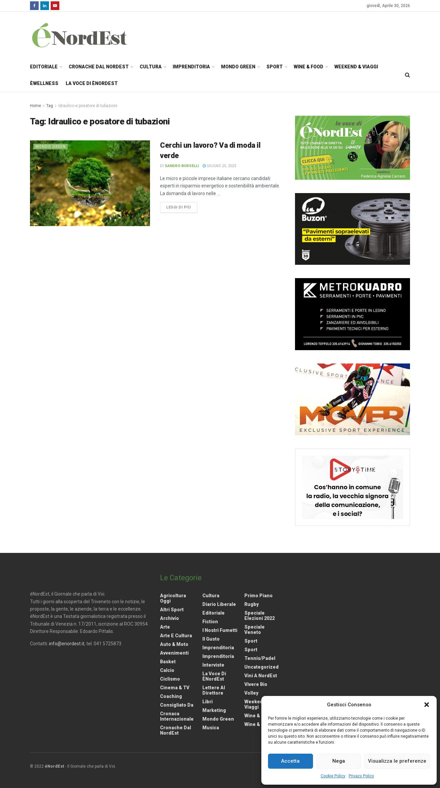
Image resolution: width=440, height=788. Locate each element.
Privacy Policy (361, 776)
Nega (338, 761)
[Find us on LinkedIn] (44, 5)
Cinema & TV (174, 687)
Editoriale (44, 66)
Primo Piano (258, 595)
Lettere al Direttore (213, 690)
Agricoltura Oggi (173, 598)
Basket (168, 661)
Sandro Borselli (182, 166)
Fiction (210, 621)
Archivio (169, 618)
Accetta (290, 761)
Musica (210, 727)
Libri (207, 701)
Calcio (167, 670)
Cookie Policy (333, 776)
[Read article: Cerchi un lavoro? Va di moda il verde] (90, 183)
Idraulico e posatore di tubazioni (87, 105)
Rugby (251, 604)
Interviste (213, 665)
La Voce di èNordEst (92, 83)
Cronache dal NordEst (99, 66)
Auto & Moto (174, 644)
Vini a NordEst (260, 675)
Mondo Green (238, 66)
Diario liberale (219, 604)
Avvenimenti (174, 653)
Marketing (214, 710)
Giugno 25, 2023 (219, 166)
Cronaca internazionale (177, 716)
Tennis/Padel (259, 658)
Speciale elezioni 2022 (259, 615)
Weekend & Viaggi (356, 66)
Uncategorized (261, 667)
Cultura (151, 66)
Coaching (171, 696)
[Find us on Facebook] (34, 5)
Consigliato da (176, 705)
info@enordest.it (66, 643)
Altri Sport (172, 609)
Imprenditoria (191, 66)
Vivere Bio (255, 684)
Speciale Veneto (254, 629)
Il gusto (211, 639)
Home (35, 105)
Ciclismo (170, 679)
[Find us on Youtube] (55, 5)
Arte (165, 627)
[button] (426, 704)
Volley (251, 693)
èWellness (44, 83)
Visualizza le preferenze (397, 761)
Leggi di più (181, 206)
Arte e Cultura (176, 635)
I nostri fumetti (219, 630)
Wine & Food (308, 66)
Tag (49, 105)
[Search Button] (407, 75)
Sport (274, 66)
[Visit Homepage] (88, 35)
